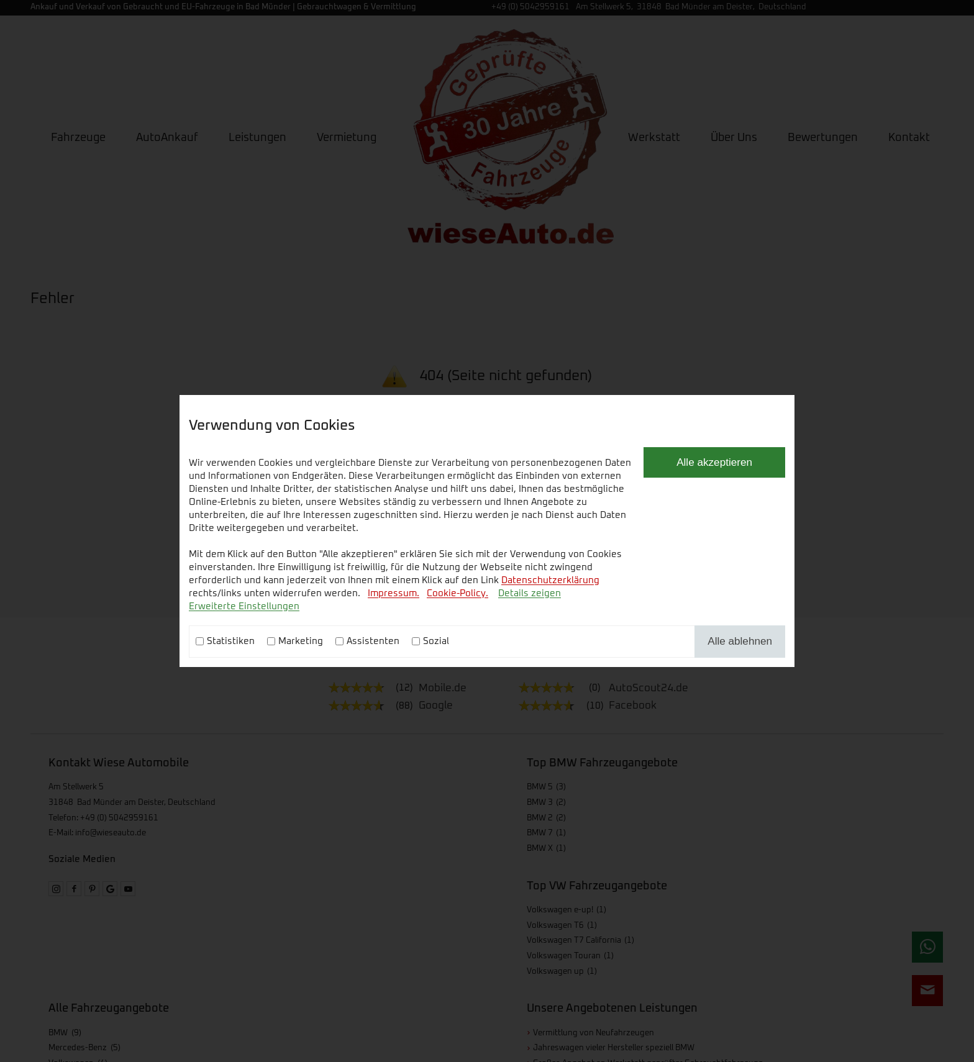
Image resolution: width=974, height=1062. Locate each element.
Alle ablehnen (740, 641)
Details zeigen (529, 593)
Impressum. (393, 593)
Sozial (436, 641)
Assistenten (373, 641)
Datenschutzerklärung (550, 580)
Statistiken (231, 641)
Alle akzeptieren (714, 462)
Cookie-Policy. (457, 593)
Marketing (300, 641)
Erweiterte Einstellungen (244, 606)
